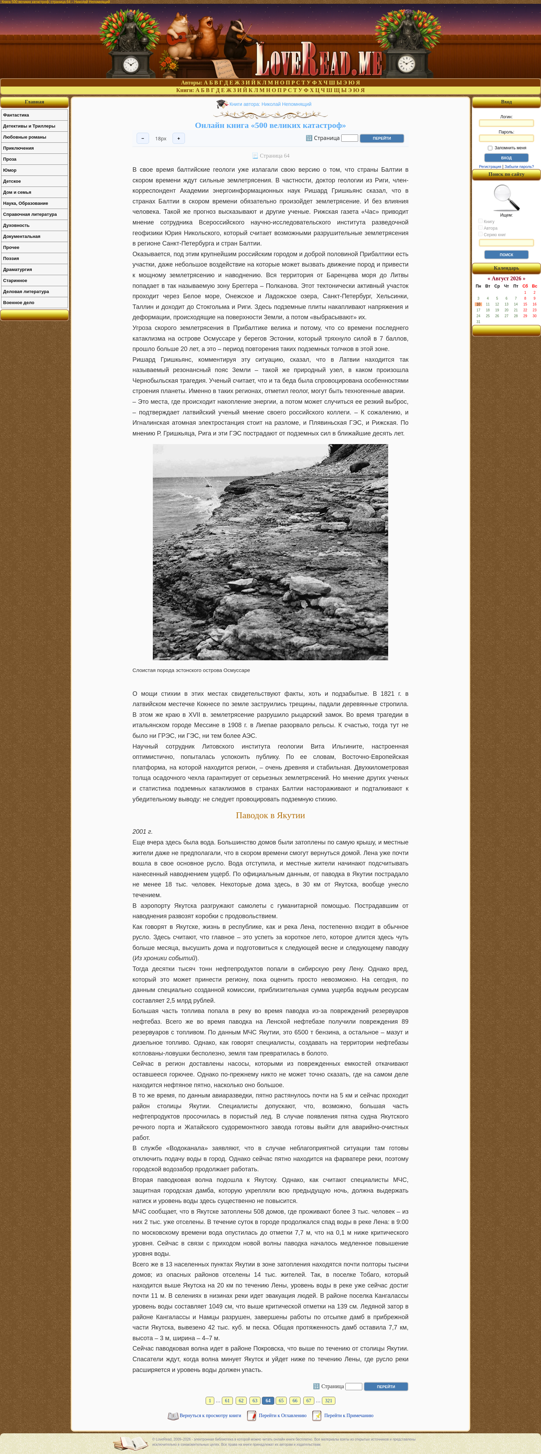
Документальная (21, 236)
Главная (34, 101)
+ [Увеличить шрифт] (178, 138)
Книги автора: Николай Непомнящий (270, 104)
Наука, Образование (25, 203)
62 (241, 1400)
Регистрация (490, 166)
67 (308, 1400)
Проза (10, 159)
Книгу (486, 221)
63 (255, 1400)
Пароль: (506, 136)
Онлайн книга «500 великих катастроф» (270, 125)
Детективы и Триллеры (29, 126)
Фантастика (16, 115)
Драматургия (17, 269)
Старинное (15, 280)
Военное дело (19, 302)
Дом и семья (17, 192)
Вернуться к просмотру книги (211, 1415)
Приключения (18, 148)
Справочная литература (30, 214)
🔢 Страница (323, 137)
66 (295, 1400)
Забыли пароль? (519, 166)
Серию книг (492, 234)
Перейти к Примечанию (348, 1415)
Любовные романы (24, 137)
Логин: (506, 120)
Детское (12, 181)
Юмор (10, 170)
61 (227, 1400)
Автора (488, 228)
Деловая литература (26, 291)
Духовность (16, 225)
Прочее (11, 247)
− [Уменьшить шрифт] (142, 138)
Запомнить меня (507, 148)
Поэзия (11, 258)
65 (281, 1400)
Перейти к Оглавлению (283, 1415)
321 (328, 1400)
